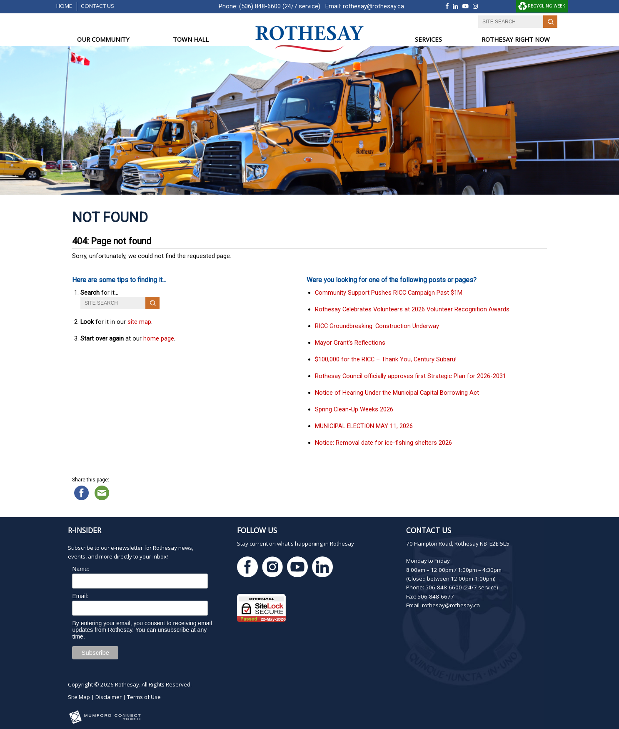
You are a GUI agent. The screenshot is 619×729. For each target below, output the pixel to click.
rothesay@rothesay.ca (373, 6)
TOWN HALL (191, 39)
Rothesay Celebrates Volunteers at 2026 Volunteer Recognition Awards (412, 309)
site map (139, 322)
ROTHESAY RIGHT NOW (516, 39)
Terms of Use (144, 697)
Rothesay (127, 684)
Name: (80, 569)
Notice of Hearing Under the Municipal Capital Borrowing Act (397, 392)
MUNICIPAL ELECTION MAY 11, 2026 (364, 426)
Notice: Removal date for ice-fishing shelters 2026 (383, 442)
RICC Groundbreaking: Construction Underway (377, 326)
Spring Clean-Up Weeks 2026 (354, 409)
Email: (80, 596)
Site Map (79, 697)
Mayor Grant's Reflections (350, 342)
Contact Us (97, 6)
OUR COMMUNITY (103, 39)
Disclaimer (108, 697)
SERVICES (428, 39)
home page (158, 338)
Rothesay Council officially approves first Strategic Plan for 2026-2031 (410, 376)
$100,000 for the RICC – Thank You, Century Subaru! (386, 359)
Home (64, 6)
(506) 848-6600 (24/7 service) (279, 6)
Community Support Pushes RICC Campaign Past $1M (388, 292)
